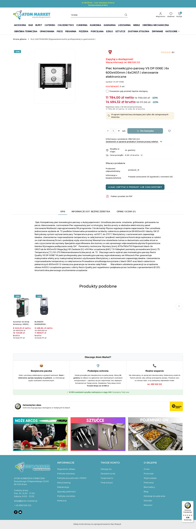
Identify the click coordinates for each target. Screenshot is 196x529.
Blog (146, 491)
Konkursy (62, 500)
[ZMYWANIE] (157, 31)
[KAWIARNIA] (110, 25)
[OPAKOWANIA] (47, 31)
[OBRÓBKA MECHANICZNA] (155, 25)
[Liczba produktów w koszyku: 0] (179, 15)
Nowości (148, 505)
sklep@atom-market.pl (25, 501)
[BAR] (31, 25)
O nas (147, 469)
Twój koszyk (106, 482)
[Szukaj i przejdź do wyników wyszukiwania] (126, 15)
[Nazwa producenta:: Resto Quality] (110, 52)
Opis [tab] (62, 211)
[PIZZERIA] (83, 31)
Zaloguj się (106, 469)
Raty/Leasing (63, 482)
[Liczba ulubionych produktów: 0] (171, 15)
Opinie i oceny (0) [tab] (126, 211)
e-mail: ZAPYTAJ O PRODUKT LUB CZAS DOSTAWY (135, 187)
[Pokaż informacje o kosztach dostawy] (141, 155)
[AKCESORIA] (20, 25)
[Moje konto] (160, 15)
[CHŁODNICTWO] (66, 25)
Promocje (149, 473)
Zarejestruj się (107, 473)
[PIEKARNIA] (70, 31)
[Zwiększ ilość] (119, 131)
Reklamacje (63, 487)
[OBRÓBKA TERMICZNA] (25, 31)
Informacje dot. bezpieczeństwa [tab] (91, 211)
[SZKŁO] (109, 31)
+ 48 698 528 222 (22, 505)
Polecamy (149, 482)
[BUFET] (38, 25)
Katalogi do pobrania (154, 496)
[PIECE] (60, 31)
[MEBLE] (136, 25)
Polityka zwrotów (66, 496)
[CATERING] (50, 25)
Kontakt (148, 500)
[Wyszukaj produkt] (99, 14)
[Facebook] (16, 512)
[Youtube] (20, 512)
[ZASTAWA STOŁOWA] (138, 31)
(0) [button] (173, 52)
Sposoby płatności (66, 491)
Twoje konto (106, 478)
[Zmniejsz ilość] (108, 131)
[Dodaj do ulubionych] (169, 131)
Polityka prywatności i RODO (71, 478)
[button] (172, 31)
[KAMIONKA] (95, 25)
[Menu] (192, 502)
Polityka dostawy (66, 473)
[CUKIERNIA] (81, 25)
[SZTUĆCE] (120, 31)
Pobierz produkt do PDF (119, 196)
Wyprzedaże (150, 478)
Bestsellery (149, 487)
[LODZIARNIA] (124, 25)
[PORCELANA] (97, 31)
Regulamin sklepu (66, 469)
